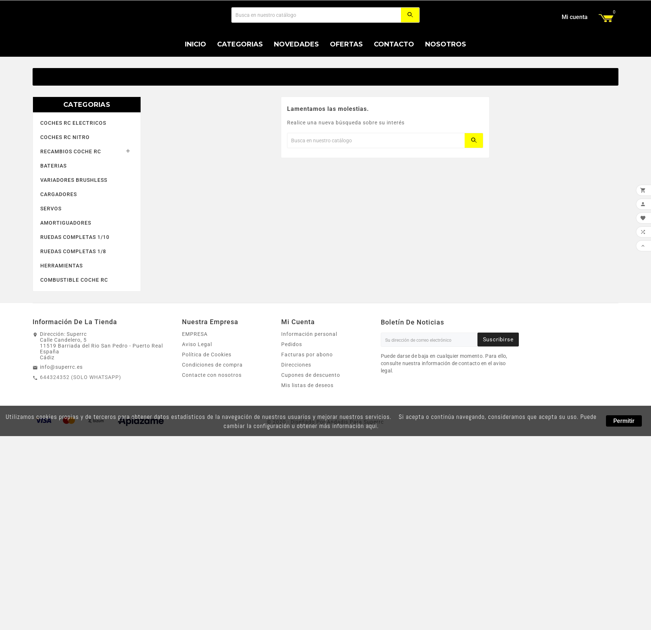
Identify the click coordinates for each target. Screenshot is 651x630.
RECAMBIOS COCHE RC (70, 195)
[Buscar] (316, 37)
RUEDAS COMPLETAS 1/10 (74, 281)
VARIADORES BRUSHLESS (73, 224)
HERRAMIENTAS (61, 309)
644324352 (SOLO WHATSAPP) (80, 421)
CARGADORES (58, 238)
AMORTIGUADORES (65, 267)
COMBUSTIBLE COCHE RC (74, 324)
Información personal (309, 378)
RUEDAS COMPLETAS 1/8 (73, 295)
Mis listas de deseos (307, 429)
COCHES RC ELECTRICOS (73, 167)
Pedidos (291, 388)
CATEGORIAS (86, 149)
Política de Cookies (206, 398)
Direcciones (296, 409)
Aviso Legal (197, 388)
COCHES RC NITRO (65, 181)
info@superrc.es (61, 411)
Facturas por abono (307, 398)
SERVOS (51, 252)
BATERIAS (53, 210)
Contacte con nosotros (212, 419)
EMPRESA (195, 378)
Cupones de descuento (310, 419)
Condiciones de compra (212, 409)
